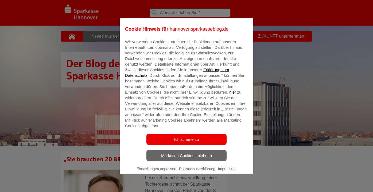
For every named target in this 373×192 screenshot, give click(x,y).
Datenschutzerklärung (197, 172)
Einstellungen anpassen (156, 172)
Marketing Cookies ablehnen (186, 159)
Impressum (227, 172)
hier (232, 96)
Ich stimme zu (186, 143)
